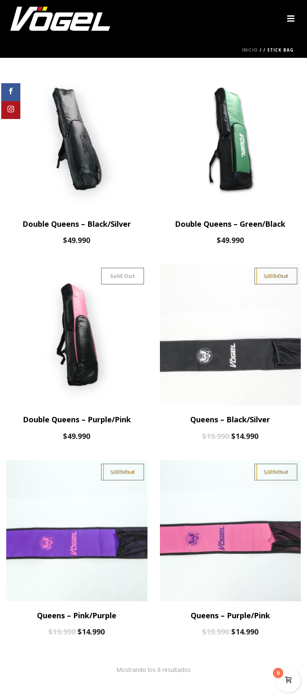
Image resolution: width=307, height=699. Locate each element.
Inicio (250, 50)
